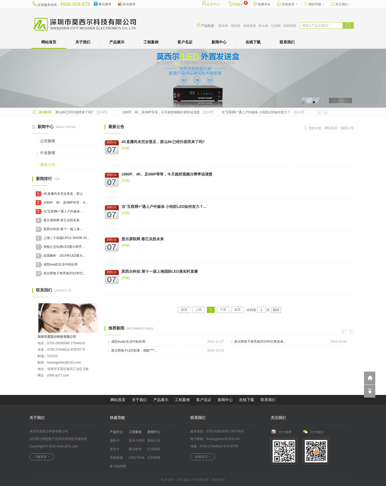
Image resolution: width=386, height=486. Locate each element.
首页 (184, 310)
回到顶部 (369, 391)
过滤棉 (276, 26)
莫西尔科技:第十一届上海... (62, 229)
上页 (198, 310)
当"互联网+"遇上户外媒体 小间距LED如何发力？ (257, 112)
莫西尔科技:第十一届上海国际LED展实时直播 (159, 271)
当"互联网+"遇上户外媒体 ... (63, 211)
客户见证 (184, 42)
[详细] (125, 148)
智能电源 (116, 457)
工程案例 (150, 42)
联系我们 (287, 42)
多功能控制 (118, 466)
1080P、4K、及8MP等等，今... (65, 202)
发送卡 (115, 449)
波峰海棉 (249, 26)
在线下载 (253, 42)
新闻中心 (219, 42)
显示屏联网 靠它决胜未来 (61, 220)
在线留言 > (202, 457)
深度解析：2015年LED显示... (64, 255)
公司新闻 (47, 141)
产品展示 (116, 42)
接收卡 (115, 440)
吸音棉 (223, 26)
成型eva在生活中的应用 (60, 264)
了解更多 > (42, 457)
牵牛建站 (183, 480)
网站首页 (48, 42)
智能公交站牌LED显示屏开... (63, 247)
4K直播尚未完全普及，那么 (63, 194)
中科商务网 (200, 480)
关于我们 (82, 42)
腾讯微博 (102, 3)
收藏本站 (261, 3)
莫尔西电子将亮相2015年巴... (64, 273)
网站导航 (313, 3)
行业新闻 (47, 153)
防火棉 (263, 26)
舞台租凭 (135, 449)
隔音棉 (235, 26)
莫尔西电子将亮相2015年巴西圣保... (260, 341)
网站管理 (218, 480)
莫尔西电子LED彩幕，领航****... (134, 350)
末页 (237, 310)
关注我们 (340, 3)
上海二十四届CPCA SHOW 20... (66, 238)
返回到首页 (369, 378)
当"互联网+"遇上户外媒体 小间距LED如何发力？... (163, 206)
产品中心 (116, 432)
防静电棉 (289, 26)
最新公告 (47, 164)
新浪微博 (126, 3)
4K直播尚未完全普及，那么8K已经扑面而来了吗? (59, 112)
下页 (223, 310)
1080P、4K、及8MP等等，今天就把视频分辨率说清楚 (162, 112)
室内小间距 (137, 440)
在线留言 (286, 3)
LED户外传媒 (136, 459)
